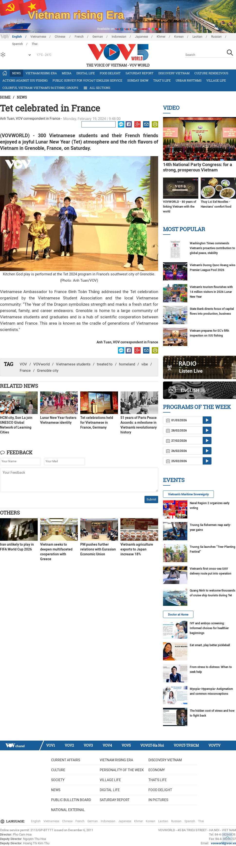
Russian (216, 36)
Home (5, 97)
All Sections (96, 87)
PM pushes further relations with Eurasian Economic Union (98, 549)
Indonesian (119, 36)
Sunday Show (137, 80)
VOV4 (107, 745)
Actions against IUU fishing (25, 80)
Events (173, 479)
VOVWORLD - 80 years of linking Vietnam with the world (179, 206)
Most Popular (184, 229)
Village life (216, 80)
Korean (179, 36)
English (17, 36)
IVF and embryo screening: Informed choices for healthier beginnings (209, 628)
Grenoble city (47, 370)
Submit (151, 499)
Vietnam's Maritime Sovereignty (188, 494)
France (25, 370)
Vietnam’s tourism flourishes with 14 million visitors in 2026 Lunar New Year (211, 291)
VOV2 (69, 745)
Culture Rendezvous (211, 73)
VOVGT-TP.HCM (186, 745)
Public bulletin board (71, 800)
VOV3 (88, 745)
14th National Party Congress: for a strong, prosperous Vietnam (197, 167)
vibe (144, 364)
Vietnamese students (73, 364)
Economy (156, 770)
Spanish (189, 821)
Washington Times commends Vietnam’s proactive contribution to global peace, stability (212, 248)
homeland (127, 364)
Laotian (197, 36)
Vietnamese (38, 36)
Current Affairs (65, 760)
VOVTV (214, 745)
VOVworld (41, 364)
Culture (58, 770)
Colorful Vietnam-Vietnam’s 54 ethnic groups (40, 88)
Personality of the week (122, 770)
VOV (23, 364)
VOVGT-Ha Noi (152, 745)
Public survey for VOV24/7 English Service (87, 80)
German (97, 36)
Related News (19, 386)
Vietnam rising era (41, 73)
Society (57, 780)
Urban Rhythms (188, 80)
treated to (105, 364)
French (79, 36)
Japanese (141, 36)
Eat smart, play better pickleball (210, 645)
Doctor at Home (178, 614)
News (16, 73)
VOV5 (126, 745)
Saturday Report (140, 73)
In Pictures (158, 800)
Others (10, 512)
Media (67, 73)
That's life (162, 80)
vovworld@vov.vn (223, 843)
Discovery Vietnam (174, 73)
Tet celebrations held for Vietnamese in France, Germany (96, 422)
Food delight (110, 73)
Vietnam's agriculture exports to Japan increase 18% (136, 549)
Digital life (85, 73)
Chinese (60, 36)
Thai (201, 821)
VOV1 (50, 745)
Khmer (161, 36)
